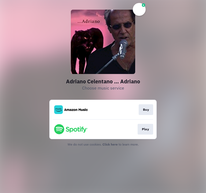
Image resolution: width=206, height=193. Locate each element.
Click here (110, 144)
